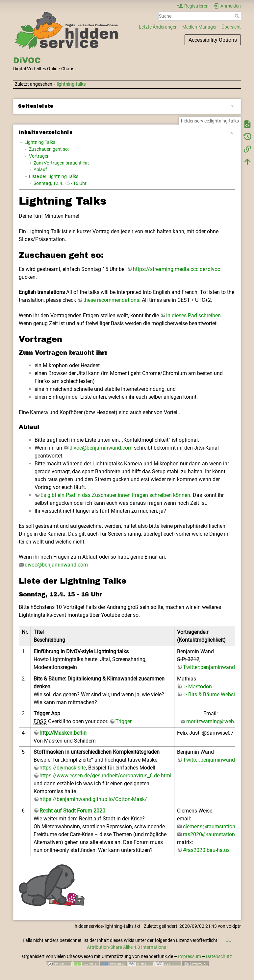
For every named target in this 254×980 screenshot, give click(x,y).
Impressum (189, 956)
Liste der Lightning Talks (53, 176)
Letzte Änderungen (158, 27)
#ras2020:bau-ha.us (206, 850)
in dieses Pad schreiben (193, 315)
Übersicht (231, 27)
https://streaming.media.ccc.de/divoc (176, 269)
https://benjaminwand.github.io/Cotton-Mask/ (93, 799)
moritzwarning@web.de (213, 721)
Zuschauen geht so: (49, 149)
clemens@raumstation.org (213, 826)
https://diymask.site (62, 768)
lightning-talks (71, 84)
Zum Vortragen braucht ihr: (61, 163)
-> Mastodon (197, 686)
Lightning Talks (39, 142)
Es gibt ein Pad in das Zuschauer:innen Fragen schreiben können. (115, 495)
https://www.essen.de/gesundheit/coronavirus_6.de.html (105, 775)
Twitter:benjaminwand (209, 667)
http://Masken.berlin (63, 733)
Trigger (123, 721)
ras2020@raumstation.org (213, 834)
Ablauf (40, 169)
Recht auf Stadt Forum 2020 (72, 811)
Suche (238, 16)
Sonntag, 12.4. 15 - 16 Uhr (60, 183)
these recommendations (111, 300)
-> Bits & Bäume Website (211, 694)
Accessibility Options (213, 40)
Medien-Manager (199, 27)
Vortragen (39, 156)
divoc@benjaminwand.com (101, 448)
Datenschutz (219, 956)
